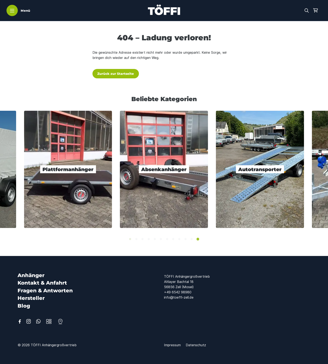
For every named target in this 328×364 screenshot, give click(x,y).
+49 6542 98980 (177, 292)
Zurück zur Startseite (115, 74)
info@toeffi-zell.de (178, 297)
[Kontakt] (60, 321)
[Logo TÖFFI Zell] (164, 10)
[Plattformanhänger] (68, 169)
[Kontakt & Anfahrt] (42, 283)
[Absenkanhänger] (164, 169)
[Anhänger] (31, 275)
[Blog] (24, 306)
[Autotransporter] (260, 169)
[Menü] (19, 10)
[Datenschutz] (196, 345)
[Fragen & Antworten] (45, 291)
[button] (307, 10)
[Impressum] (172, 345)
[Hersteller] (31, 298)
